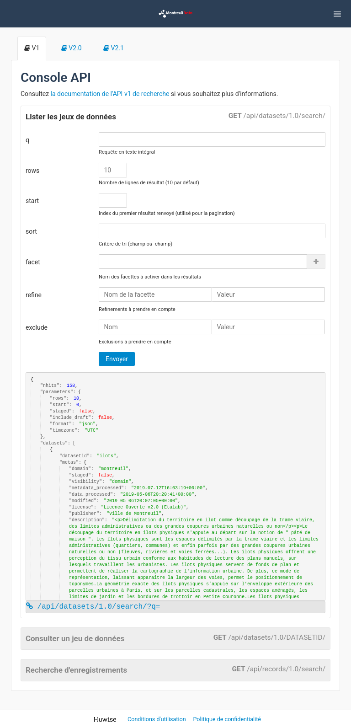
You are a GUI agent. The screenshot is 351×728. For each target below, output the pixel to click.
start (32, 200)
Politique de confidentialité (227, 719)
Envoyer (117, 359)
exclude (37, 327)
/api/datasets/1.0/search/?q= (93, 607)
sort (31, 231)
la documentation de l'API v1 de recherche (110, 93)
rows (32, 170)
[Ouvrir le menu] (337, 13)
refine (34, 295)
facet (33, 262)
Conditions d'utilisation (157, 719)
